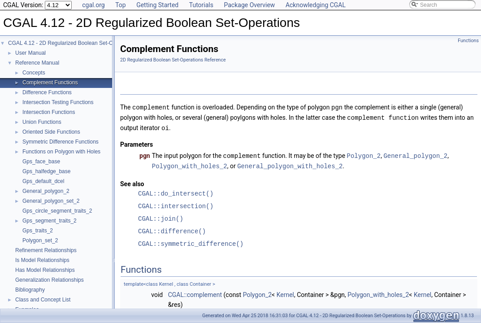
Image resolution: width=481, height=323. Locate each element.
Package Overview (249, 5)
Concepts (33, 73)
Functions (468, 41)
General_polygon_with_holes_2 (289, 164)
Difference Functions (47, 92)
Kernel (285, 292)
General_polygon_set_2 (50, 201)
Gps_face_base (41, 161)
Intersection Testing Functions (58, 102)
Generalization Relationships (49, 280)
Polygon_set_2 (40, 240)
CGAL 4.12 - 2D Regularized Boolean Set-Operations (71, 43)
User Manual (30, 53)
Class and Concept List (42, 300)
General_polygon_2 (45, 191)
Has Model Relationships (45, 270)
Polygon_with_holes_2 (189, 164)
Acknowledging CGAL (316, 5)
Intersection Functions (48, 112)
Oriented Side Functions (51, 132)
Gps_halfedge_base (46, 171)
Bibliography (30, 290)
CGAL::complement (195, 292)
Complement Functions (50, 82)
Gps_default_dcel (43, 181)
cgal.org (93, 5)
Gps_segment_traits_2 (49, 221)
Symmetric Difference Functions (60, 142)
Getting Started (157, 5)
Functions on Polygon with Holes (61, 151)
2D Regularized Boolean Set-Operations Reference (173, 60)
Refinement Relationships (46, 250)
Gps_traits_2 (37, 230)
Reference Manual (37, 63)
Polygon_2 (364, 154)
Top (120, 5)
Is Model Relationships (42, 260)
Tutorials (201, 5)
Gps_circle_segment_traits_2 (57, 211)
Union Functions (41, 122)
